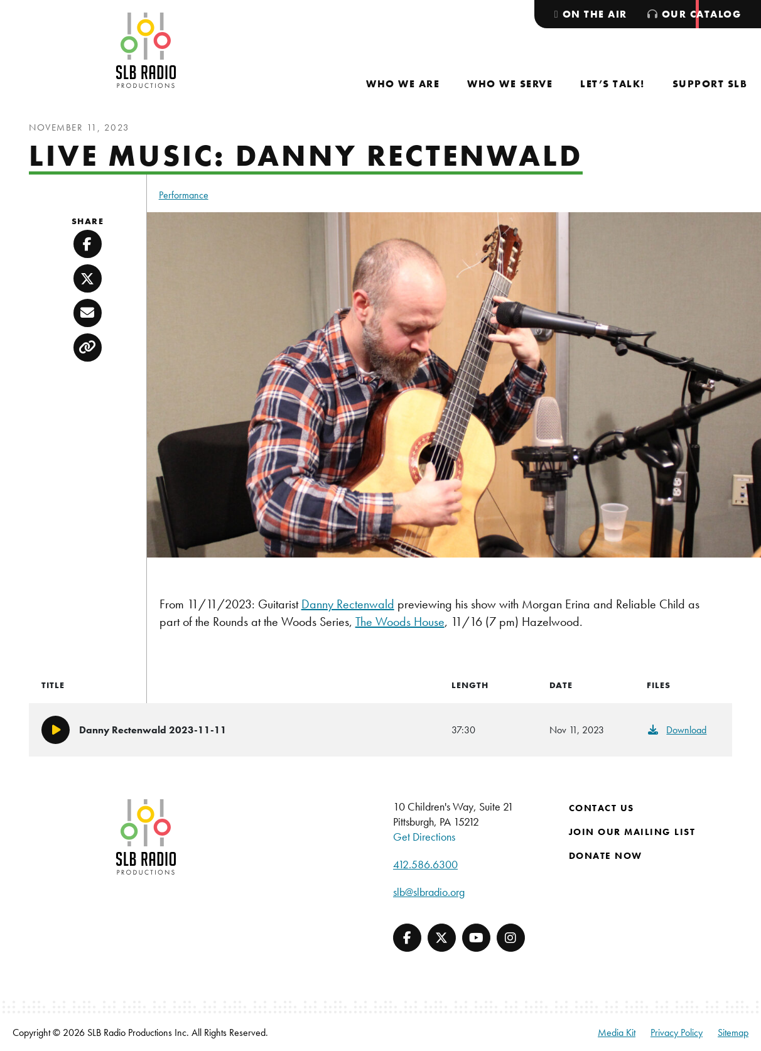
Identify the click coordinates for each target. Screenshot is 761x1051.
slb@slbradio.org (429, 892)
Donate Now (605, 855)
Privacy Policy (676, 1032)
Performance (183, 195)
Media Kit (616, 1032)
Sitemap (733, 1032)
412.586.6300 (425, 864)
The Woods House (400, 621)
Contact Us (601, 808)
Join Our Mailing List (632, 832)
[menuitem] (402, 84)
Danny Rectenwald (347, 604)
